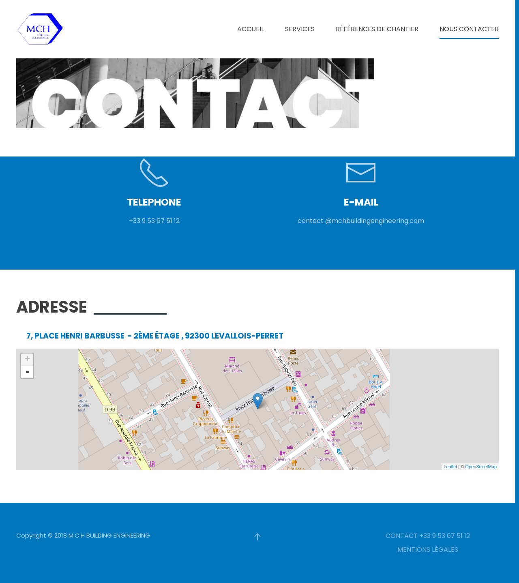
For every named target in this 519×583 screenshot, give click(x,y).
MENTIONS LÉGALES (427, 549)
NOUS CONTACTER (469, 29)
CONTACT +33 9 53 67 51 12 (428, 535)
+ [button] (27, 360)
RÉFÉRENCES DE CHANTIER (377, 29)
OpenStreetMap (481, 466)
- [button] (27, 372)
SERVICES (300, 29)
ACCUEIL (250, 29)
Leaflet (450, 466)
